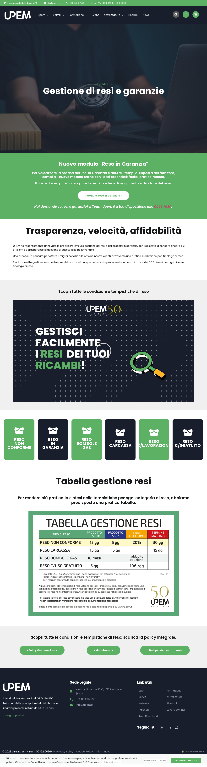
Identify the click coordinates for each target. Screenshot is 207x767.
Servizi (58, 15)
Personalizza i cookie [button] (155, 760)
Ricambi (133, 15)
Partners (144, 711)
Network (144, 705)
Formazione (78, 15)
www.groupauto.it (13, 717)
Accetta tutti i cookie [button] (186, 760)
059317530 (162, 207)
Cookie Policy (85, 753)
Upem (43, 15)
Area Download (148, 718)
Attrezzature (113, 15)
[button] (103, 196)
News (146, 15)
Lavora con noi (176, 711)
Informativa (103, 753)
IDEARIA (200, 753)
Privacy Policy (65, 753)
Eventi (95, 15)
